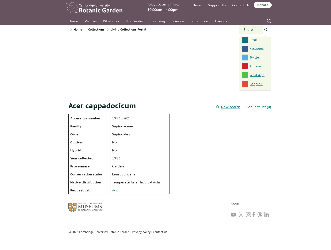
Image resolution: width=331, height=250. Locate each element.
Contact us (160, 232)
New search (228, 107)
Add (115, 190)
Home (73, 21)
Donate (262, 5)
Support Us (217, 5)
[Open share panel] (251, 29)
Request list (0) (258, 107)
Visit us (91, 21)
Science (177, 21)
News (197, 5)
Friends (221, 21)
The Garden (134, 21)
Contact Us (241, 5)
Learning (158, 21)
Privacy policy (141, 232)
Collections (199, 21)
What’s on (111, 21)
